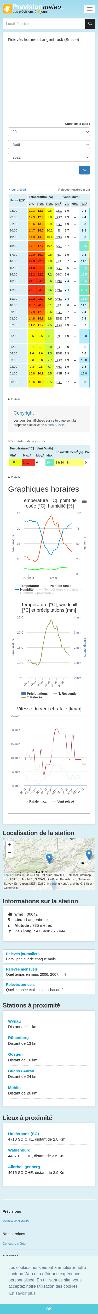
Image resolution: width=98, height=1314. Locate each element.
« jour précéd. (17, 189)
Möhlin (49, 1090)
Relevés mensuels (49, 972)
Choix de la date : (77, 123)
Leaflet (8, 875)
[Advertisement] (49, 83)
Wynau (49, 1024)
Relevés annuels (49, 987)
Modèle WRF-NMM (16, 1221)
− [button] (9, 853)
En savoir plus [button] (22, 1293)
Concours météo (14, 1244)
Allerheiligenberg (49, 1170)
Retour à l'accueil (33, 9)
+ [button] (9, 845)
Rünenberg (49, 1040)
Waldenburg (49, 1153)
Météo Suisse (54, 425)
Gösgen (49, 1057)
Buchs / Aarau (49, 1074)
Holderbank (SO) (49, 1136)
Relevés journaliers (49, 957)
